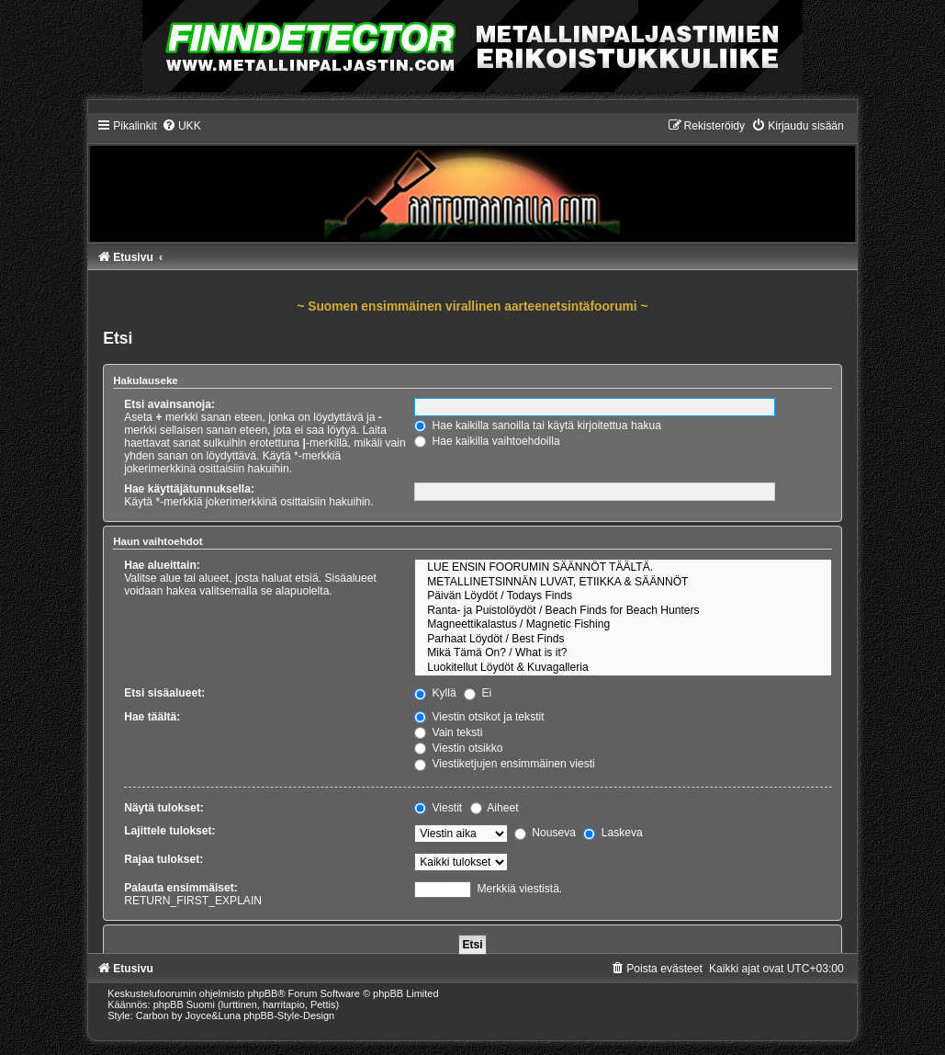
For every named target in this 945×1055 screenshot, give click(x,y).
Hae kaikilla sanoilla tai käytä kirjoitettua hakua (537, 425)
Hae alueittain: (162, 565)
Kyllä (435, 692)
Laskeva (612, 832)
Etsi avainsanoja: (169, 404)
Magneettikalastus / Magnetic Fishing (623, 625)
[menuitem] (181, 125)
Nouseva (545, 832)
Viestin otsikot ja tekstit (479, 716)
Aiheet (494, 807)
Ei (477, 692)
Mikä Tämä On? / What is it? (623, 653)
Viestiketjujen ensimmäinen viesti (504, 763)
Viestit (438, 807)
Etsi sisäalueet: (164, 692)
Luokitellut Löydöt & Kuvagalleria (623, 668)
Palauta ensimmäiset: (181, 887)
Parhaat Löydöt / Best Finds (623, 639)
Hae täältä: (152, 716)
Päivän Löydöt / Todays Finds (623, 596)
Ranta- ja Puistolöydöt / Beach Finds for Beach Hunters (623, 611)
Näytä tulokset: (164, 807)
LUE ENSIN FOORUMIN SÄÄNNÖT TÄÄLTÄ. (623, 568)
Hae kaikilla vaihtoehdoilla (487, 441)
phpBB (262, 993)
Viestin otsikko (458, 748)
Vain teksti (448, 732)
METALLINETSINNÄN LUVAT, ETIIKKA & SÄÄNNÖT (623, 582)
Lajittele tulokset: (169, 830)
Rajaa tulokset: (163, 859)
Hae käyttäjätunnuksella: (189, 488)
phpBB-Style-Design (288, 1015)
